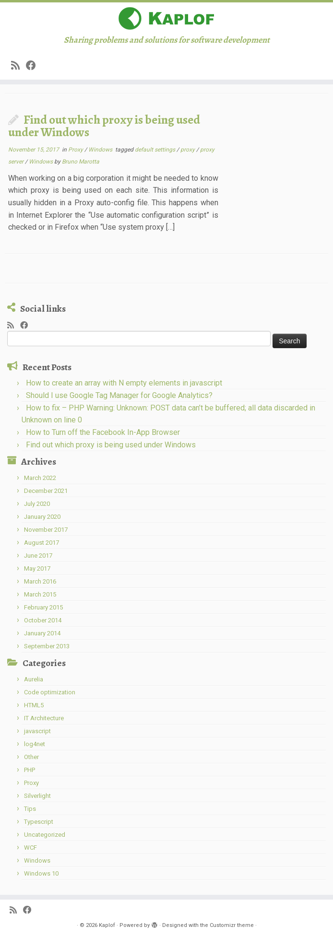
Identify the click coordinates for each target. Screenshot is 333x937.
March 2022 (40, 477)
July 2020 (37, 503)
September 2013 (47, 646)
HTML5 (34, 705)
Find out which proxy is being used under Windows (104, 126)
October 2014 (42, 620)
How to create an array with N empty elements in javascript (124, 382)
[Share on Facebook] (34, 65)
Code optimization (49, 692)
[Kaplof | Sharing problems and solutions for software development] (166, 18)
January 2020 (42, 516)
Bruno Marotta (80, 161)
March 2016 (40, 581)
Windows (101, 149)
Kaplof (107, 925)
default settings (156, 149)
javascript (37, 731)
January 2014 (42, 633)
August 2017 (41, 542)
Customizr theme (232, 925)
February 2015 (43, 607)
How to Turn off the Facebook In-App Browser (103, 432)
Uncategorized (44, 834)
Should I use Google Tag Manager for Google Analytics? (119, 395)
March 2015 (40, 594)
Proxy (76, 149)
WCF (30, 847)
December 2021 (46, 490)
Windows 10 (41, 873)
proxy (188, 149)
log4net (34, 744)
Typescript (38, 821)
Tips (30, 808)
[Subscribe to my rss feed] (18, 65)
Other (31, 757)
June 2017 (38, 555)
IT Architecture (44, 718)
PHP (29, 769)
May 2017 (37, 568)
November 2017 (46, 529)
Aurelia (33, 679)
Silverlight (37, 795)
